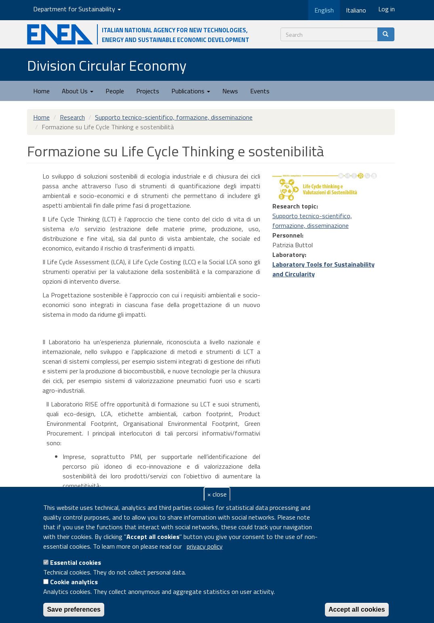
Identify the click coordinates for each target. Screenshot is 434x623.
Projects (147, 91)
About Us (77, 91)
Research (72, 117)
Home (41, 91)
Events (260, 91)
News (230, 91)
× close (217, 494)
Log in (386, 9)
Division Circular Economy (106, 65)
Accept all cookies (357, 609)
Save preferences (74, 609)
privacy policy (205, 546)
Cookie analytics (74, 582)
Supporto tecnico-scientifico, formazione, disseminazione (174, 117)
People (114, 91)
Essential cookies (75, 562)
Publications (190, 91)
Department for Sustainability (77, 9)
